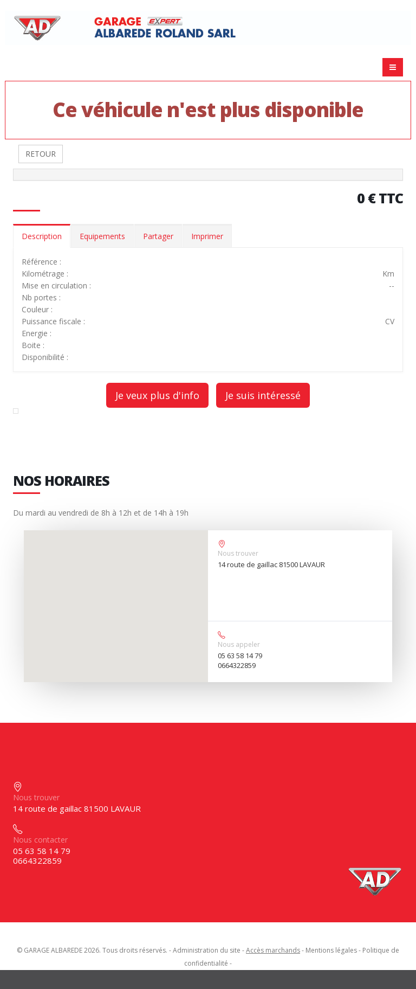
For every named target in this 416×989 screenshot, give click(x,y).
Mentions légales (331, 950)
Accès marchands (273, 950)
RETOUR (40, 154)
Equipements (102, 236)
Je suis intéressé (263, 395)
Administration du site (206, 950)
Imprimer (207, 236)
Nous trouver (238, 553)
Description (42, 236)
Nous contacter (40, 839)
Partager (158, 236)
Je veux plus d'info (157, 395)
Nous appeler (239, 644)
